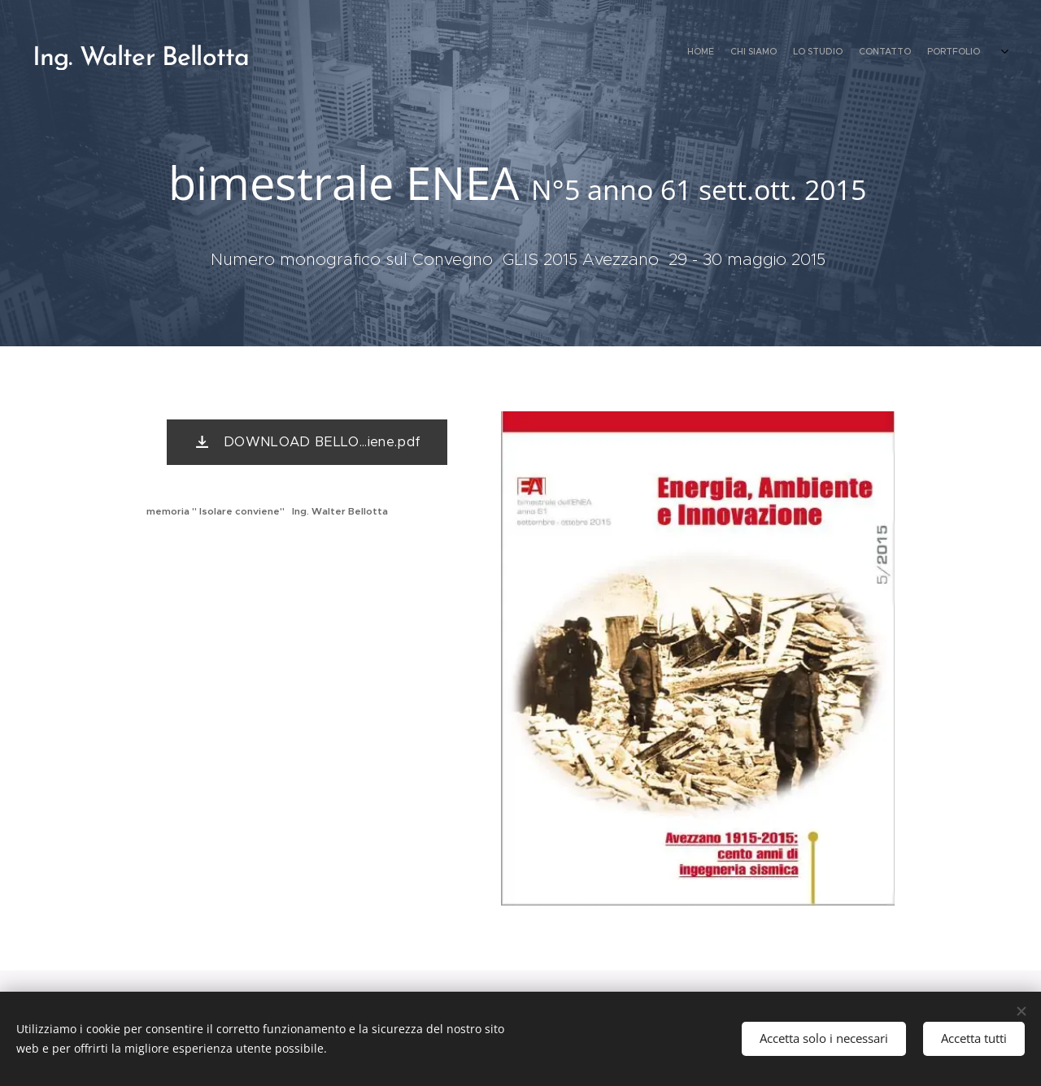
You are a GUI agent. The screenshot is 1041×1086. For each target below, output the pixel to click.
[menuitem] (929, 53)
